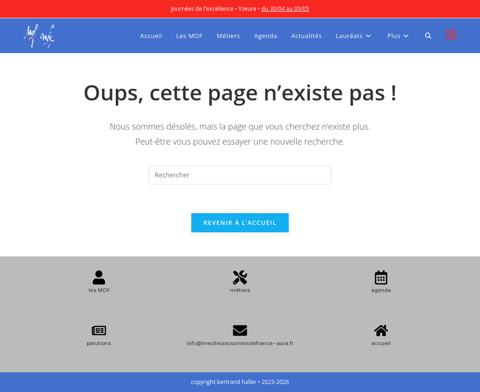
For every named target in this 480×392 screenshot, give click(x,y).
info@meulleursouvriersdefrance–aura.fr (240, 343)
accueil (380, 343)
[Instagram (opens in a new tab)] (451, 35)
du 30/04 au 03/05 (285, 9)
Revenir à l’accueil (240, 222)
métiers (240, 290)
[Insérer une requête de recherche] (240, 175)
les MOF (99, 290)
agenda (381, 290)
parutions (99, 343)
